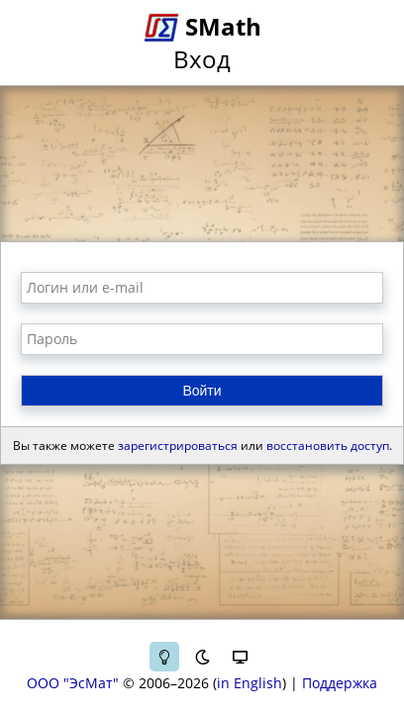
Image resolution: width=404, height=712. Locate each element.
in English (249, 682)
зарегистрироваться (178, 445)
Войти (201, 391)
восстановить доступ (327, 445)
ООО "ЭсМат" (73, 682)
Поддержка (339, 682)
